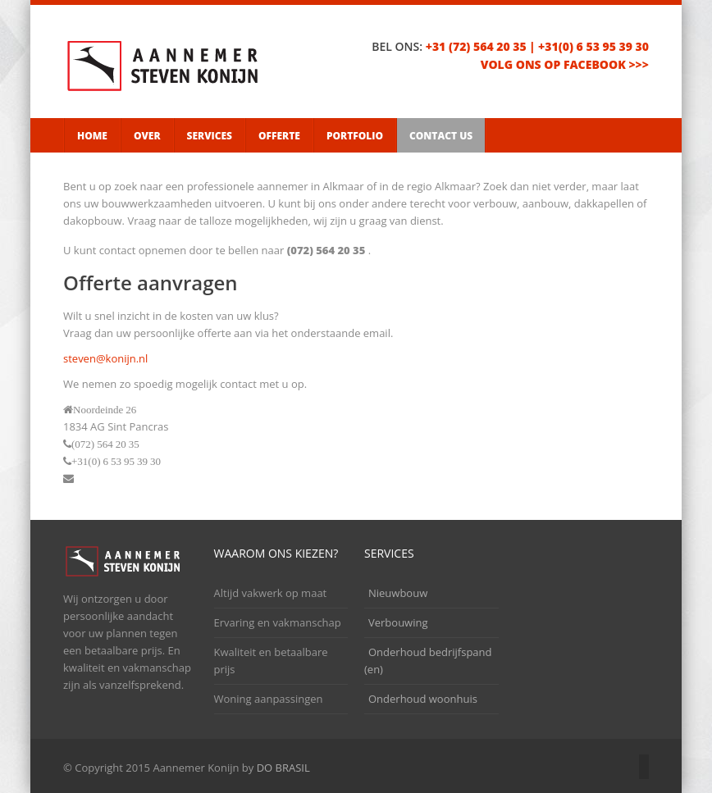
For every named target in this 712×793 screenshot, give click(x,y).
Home (92, 136)
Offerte (279, 136)
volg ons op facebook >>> (565, 64)
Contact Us (440, 136)
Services (209, 136)
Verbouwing (398, 622)
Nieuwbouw (397, 593)
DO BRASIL (283, 767)
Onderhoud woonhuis (422, 698)
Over (147, 136)
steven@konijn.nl (105, 358)
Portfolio (354, 136)
